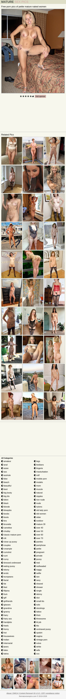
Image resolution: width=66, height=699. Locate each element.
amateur (6, 461)
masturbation (41, 472)
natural (38, 493)
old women (40, 514)
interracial (6, 643)
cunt (4, 556)
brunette (6, 524)
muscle (38, 489)
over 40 (38, 528)
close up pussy (9, 542)
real (37, 563)
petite (37, 549)
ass (4, 472)
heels (5, 626)
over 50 (38, 531)
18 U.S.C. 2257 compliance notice (46, 693)
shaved (38, 584)
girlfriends (6, 601)
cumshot (6, 552)
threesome (40, 619)
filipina (5, 591)
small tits (39, 601)
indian (5, 640)
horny (5, 629)
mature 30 (39, 524)
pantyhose (40, 545)
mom (37, 486)
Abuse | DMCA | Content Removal (19, 693)
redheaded (40, 566)
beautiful (6, 486)
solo (37, 605)
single (38, 591)
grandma (6, 608)
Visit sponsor (40, 96)
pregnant (39, 552)
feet (4, 587)
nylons (38, 507)
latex (4, 650)
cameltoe (6, 528)
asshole (6, 475)
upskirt (38, 633)
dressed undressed (11, 563)
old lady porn (41, 510)
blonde (5, 507)
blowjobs (6, 510)
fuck (4, 594)
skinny (38, 594)
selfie (37, 573)
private (38, 556)
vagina (38, 636)
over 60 (38, 535)
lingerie (38, 468)
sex (37, 577)
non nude (39, 500)
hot (4, 633)
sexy (37, 580)
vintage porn (40, 640)
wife (37, 650)
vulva (37, 643)
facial (4, 580)
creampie (6, 549)
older (37, 517)
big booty (6, 493)
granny (5, 612)
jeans (5, 647)
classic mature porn (11, 535)
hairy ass (6, 619)
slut (37, 598)
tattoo (37, 612)
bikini (4, 500)
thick (37, 615)
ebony (5, 570)
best (4, 489)
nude (37, 503)
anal (4, 465)
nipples (38, 496)
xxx (36, 654)
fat (3, 584)
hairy (4, 615)
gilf (3, 598)
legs (37, 461)
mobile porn (40, 479)
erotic (5, 573)
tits (36, 626)
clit (3, 538)
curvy (5, 559)
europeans (7, 577)
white (37, 647)
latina (5, 654)
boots (5, 517)
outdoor (38, 521)
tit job (37, 622)
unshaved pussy (42, 629)
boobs (5, 514)
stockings (39, 608)
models (38, 482)
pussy (38, 559)
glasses (6, 605)
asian (5, 468)
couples (6, 545)
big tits (5, 496)
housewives (7, 636)
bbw (4, 479)
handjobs (6, 622)
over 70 (38, 538)
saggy (38, 570)
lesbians (39, 465)
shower (38, 587)
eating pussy (8, 566)
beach (5, 482)
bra (4, 521)
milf (37, 475)
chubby (5, 531)
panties (38, 542)
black (4, 503)
